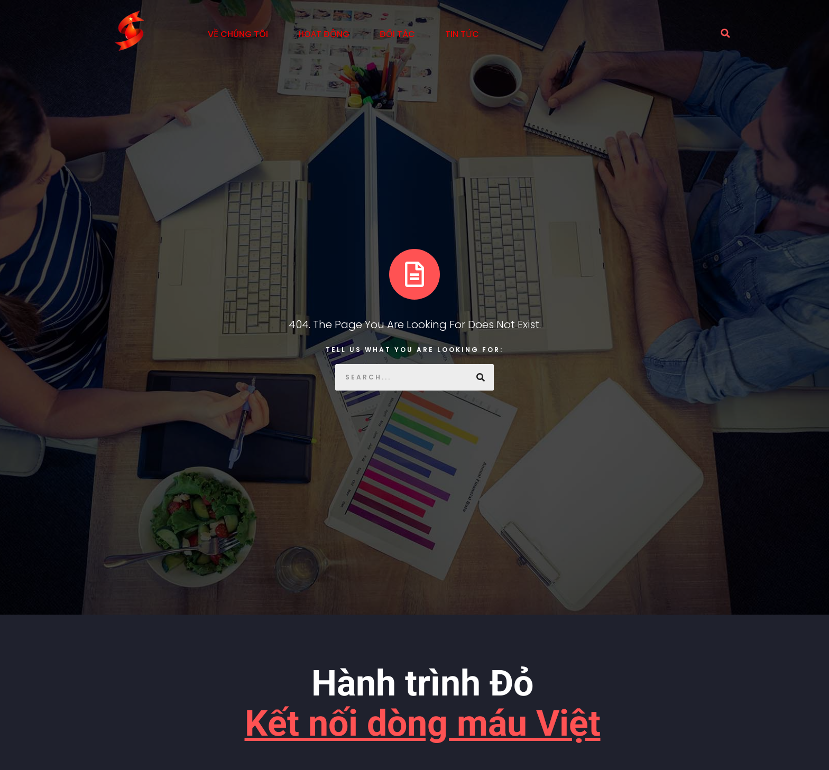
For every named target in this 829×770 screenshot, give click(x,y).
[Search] (480, 377)
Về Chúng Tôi (238, 34)
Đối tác (397, 34)
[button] (725, 33)
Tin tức (462, 34)
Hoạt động (323, 34)
